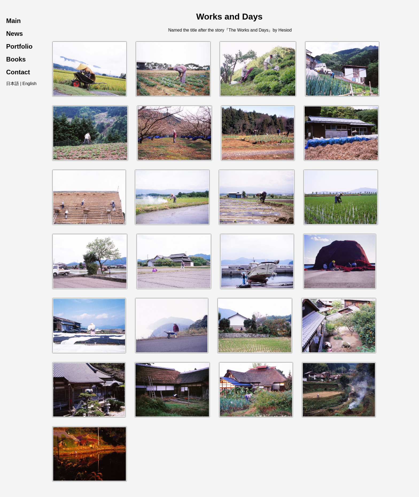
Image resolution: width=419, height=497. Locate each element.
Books (16, 59)
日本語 (12, 83)
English (29, 83)
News (14, 33)
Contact (18, 72)
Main (13, 20)
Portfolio (19, 46)
